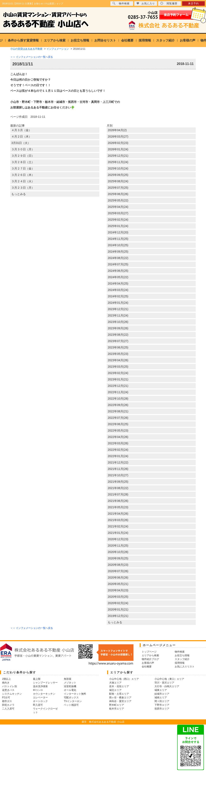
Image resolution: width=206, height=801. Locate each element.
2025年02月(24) (118, 219)
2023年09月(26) (118, 328)
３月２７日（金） (22, 168)
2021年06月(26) (118, 500)
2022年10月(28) (118, 398)
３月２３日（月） (22, 187)
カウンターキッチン (44, 693)
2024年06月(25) (118, 270)
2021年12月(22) (118, 462)
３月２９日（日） (22, 155)
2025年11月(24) (118, 162)
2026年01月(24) (118, 149)
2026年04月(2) (117, 130)
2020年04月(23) (118, 590)
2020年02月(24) (118, 603)
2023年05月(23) (118, 353)
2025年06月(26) (118, 194)
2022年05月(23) (118, 430)
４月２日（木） (21, 136)
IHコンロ (38, 690)
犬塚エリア (115, 682)
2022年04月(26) (118, 437)
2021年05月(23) (118, 507)
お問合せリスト (105, 40)
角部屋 (67, 678)
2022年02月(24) (118, 449)
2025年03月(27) (118, 213)
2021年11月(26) (118, 468)
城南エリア (160, 697)
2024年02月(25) (118, 296)
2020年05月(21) (118, 584)
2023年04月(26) (118, 360)
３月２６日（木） (22, 174)
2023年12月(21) (118, 309)
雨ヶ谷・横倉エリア (120, 697)
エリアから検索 (55, 40)
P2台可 (6, 697)
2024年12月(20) (118, 232)
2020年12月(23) (118, 539)
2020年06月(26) (118, 577)
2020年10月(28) (118, 552)
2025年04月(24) (118, 206)
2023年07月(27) (118, 341)
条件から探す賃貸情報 (23, 40)
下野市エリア (161, 704)
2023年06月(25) (118, 347)
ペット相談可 (71, 704)
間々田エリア (161, 701)
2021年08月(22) (118, 488)
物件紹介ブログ (150, 659)
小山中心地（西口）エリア (124, 678)
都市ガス (7, 701)
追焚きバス (8, 690)
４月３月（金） (21, 130)
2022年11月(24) (118, 392)
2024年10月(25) (118, 245)
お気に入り (145, 3)
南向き (5, 682)
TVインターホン (73, 701)
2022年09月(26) (118, 405)
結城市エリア (161, 693)
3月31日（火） (20, 143)
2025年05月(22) (118, 200)
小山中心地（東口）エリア (169, 678)
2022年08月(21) (118, 411)
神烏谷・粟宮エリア (120, 701)
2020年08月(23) (118, 564)
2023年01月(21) (118, 379)
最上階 (36, 678)
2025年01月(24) (118, 226)
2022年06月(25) (118, 424)
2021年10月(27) (118, 475)
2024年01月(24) (118, 302)
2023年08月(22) (118, 334)
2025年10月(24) (118, 168)
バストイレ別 (9, 686)
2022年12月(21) (118, 385)
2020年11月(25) (118, 545)
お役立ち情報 (80, 40)
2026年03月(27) (118, 136)
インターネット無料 (75, 693)
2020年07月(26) (118, 571)
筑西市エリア (161, 708)
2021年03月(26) (118, 520)
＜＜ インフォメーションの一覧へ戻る (31, 56)
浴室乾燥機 (70, 686)
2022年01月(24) (118, 456)
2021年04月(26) (118, 513)
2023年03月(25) (118, 366)
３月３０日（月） (22, 149)
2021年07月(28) (118, 494)
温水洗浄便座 (40, 686)
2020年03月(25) (118, 596)
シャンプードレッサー (45, 682)
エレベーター (40, 697)
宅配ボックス (71, 697)
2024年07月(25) (118, 264)
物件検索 (121, 3)
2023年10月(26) (118, 321)
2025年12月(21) (118, 155)
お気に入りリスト (184, 666)
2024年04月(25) (118, 283)
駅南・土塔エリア (119, 693)
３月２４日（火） (22, 181)
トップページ (149, 651)
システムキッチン (12, 693)
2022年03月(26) (118, 443)
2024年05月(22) (118, 277)
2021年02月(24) (118, 526)
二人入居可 (8, 708)
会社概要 (127, 40)
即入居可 (38, 704)
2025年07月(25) (118, 187)
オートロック (40, 701)
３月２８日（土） (22, 162)
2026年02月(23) (118, 143)
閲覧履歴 (168, 3)
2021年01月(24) (118, 532)
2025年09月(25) (118, 174)
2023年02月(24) (118, 373)
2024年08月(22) (118, 258)
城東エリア (160, 690)
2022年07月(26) (118, 417)
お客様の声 (187, 40)
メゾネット (70, 682)
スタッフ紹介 (165, 40)
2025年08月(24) (118, 181)
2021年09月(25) (118, 481)
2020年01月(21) (118, 609)
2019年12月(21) (118, 616)
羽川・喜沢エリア (164, 682)
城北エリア (115, 690)
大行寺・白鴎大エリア (166, 686)
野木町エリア (116, 704)
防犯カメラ (8, 704)
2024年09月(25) (118, 251)
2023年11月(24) (118, 315)
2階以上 (6, 678)
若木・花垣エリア (119, 686)
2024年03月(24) (118, 290)
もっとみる (18, 194)
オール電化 (70, 690)
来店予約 (193, 3)
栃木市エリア (116, 708)
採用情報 (145, 40)
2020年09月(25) (118, 558)
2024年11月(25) (118, 238)
